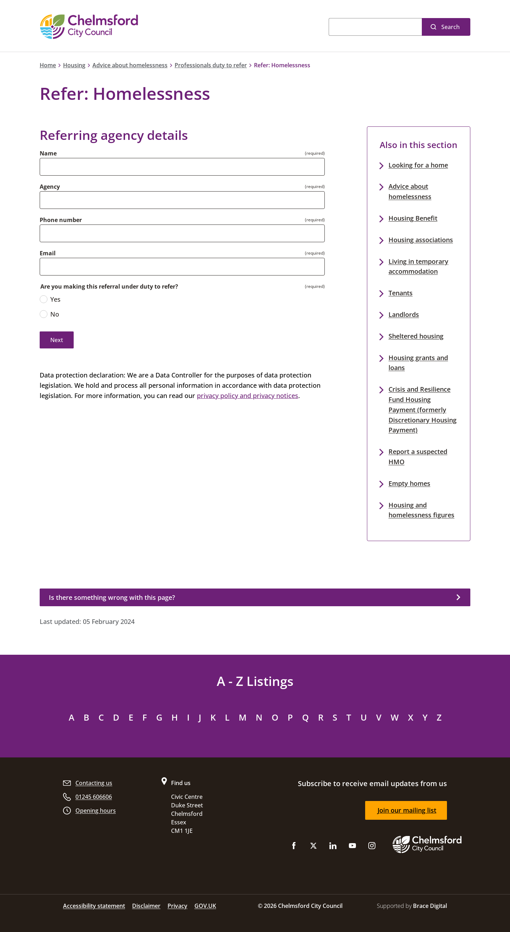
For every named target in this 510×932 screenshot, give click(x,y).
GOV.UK (205, 906)
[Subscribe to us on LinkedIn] (332, 847)
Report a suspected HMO (418, 456)
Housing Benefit (413, 218)
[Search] (375, 27)
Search (450, 27)
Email (48, 253)
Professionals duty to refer (211, 65)
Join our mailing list (407, 810)
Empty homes (409, 483)
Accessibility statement (94, 906)
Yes (50, 299)
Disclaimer (146, 906)
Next (56, 340)
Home (48, 65)
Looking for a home (418, 165)
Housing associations (421, 239)
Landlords (404, 314)
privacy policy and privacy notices (247, 395)
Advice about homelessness (130, 65)
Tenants (401, 293)
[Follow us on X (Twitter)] (313, 847)
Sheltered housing (416, 336)
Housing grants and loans (418, 362)
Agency (50, 187)
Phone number (61, 220)
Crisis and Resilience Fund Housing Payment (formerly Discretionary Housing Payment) (423, 409)
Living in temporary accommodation (418, 266)
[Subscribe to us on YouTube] (352, 847)
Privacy (177, 906)
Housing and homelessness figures (421, 510)
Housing (74, 65)
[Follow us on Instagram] (371, 847)
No (49, 313)
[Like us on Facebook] (294, 847)
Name (48, 153)
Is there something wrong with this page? (112, 597)
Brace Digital (430, 906)
